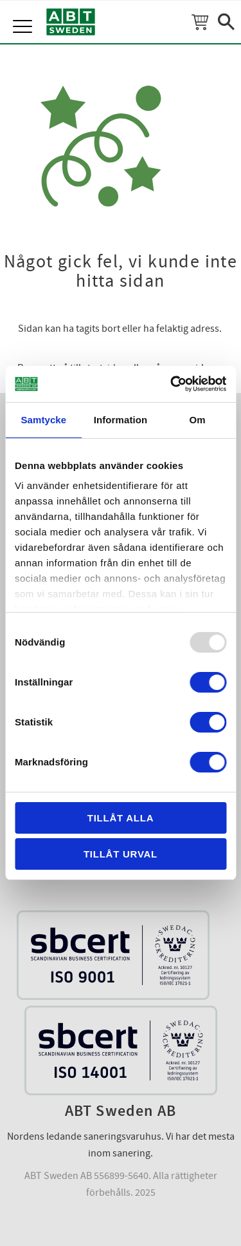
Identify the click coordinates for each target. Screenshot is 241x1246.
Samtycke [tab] (43, 419)
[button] (24, 13)
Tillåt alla (120, 817)
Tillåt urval (120, 853)
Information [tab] (121, 419)
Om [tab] (198, 419)
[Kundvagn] (200, 22)
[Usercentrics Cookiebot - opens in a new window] (171, 384)
